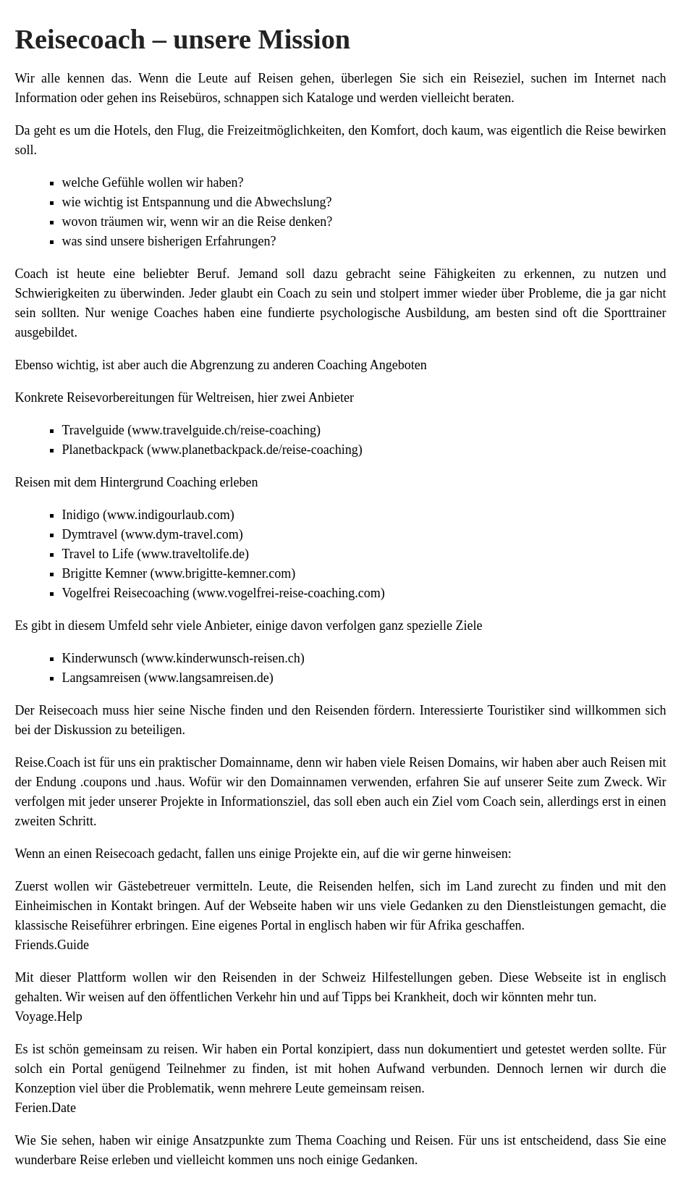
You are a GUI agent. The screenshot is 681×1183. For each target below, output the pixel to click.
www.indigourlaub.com (168, 515)
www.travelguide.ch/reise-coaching (224, 430)
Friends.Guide (52, 945)
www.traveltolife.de (193, 554)
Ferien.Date (45, 1107)
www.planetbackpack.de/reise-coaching (254, 449)
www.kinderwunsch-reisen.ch (222, 658)
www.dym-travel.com (182, 534)
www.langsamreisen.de (208, 677)
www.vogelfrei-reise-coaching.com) (291, 593)
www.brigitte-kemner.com (222, 573)
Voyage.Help (49, 1016)
